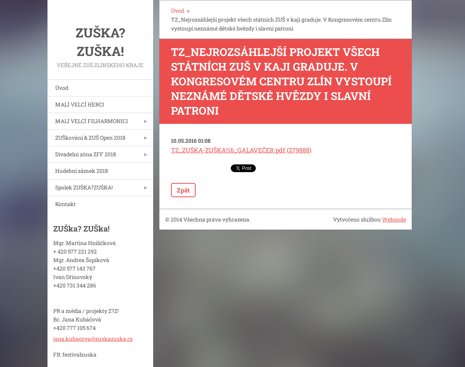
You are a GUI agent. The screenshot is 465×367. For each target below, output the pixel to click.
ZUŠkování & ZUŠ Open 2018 (90, 137)
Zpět (183, 190)
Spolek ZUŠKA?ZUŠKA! (84, 187)
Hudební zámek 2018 (81, 170)
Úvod (61, 87)
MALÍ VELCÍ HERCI (79, 104)
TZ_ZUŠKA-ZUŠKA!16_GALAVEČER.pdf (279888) (241, 150)
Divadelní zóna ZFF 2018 (85, 154)
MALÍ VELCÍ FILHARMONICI (91, 121)
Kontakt (65, 204)
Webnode (394, 219)
